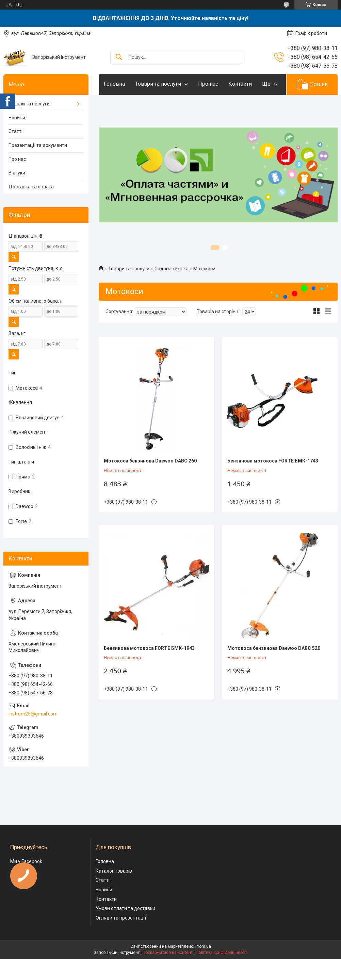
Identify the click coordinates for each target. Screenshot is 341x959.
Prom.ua (203, 946)
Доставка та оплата (31, 186)
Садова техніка (172, 268)
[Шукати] (119, 57)
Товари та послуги (158, 84)
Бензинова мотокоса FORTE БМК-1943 (149, 648)
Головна (114, 84)
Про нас (208, 84)
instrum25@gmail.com (33, 714)
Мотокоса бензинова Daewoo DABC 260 (150, 461)
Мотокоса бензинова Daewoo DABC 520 (273, 648)
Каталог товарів (114, 871)
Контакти (240, 84)
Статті (15, 131)
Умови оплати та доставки (125, 908)
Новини (17, 117)
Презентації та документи (38, 145)
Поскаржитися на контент (168, 952)
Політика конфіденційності (222, 952)
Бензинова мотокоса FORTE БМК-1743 (272, 461)
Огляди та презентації (121, 918)
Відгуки (17, 172)
